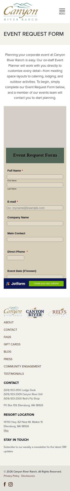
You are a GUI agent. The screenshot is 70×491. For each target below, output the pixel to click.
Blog (7, 352)
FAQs (7, 337)
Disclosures (28, 476)
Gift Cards (12, 344)
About (9, 322)
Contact (10, 330)
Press (8, 359)
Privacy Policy (11, 476)
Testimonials (14, 374)
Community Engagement (22, 366)
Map (6, 430)
